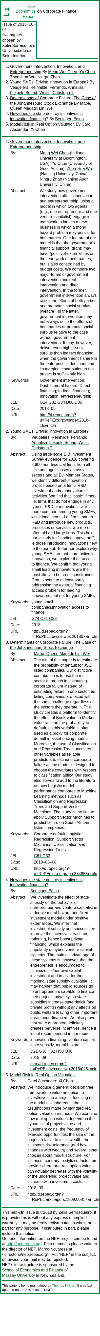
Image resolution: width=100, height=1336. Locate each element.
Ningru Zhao (48, 77)
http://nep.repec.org (24, 1244)
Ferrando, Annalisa (67, 87)
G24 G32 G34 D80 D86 (61, 402)
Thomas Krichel (63, 1285)
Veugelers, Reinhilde (28, 87)
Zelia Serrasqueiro (18, 45)
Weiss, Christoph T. (56, 93)
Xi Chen (38, 129)
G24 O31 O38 (44, 618)
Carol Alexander (41, 1081)
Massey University (18, 1275)
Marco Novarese (53, 1249)
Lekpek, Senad (23, 93)
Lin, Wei (46, 108)
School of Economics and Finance (32, 1270)
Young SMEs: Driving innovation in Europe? (49, 82)
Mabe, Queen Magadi (53, 653)
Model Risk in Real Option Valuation (42, 124)
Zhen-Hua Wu (22, 77)
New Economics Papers (25, 11)
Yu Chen (87, 72)
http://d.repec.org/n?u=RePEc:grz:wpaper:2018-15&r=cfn (65, 420)
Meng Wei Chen (62, 72)
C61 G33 (42, 856)
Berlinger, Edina (69, 119)
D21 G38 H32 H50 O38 (51, 1051)
